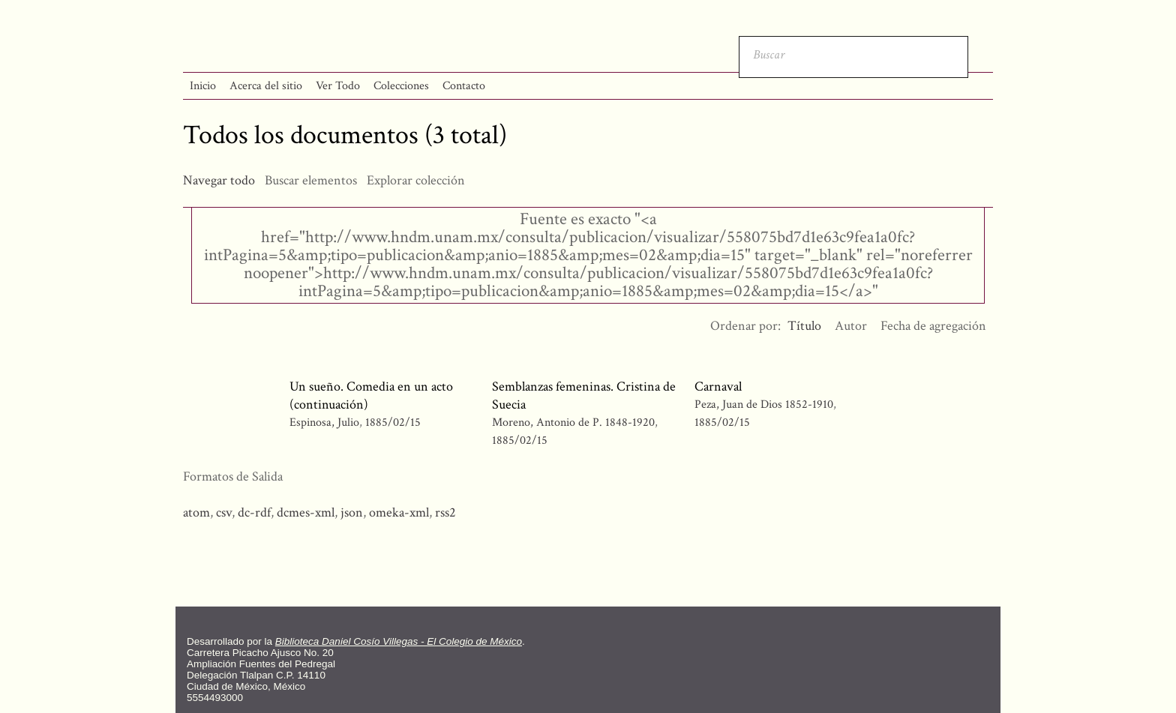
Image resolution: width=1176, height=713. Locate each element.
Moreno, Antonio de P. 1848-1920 (573, 422)
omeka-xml (399, 512)
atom (196, 512)
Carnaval (718, 386)
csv (224, 512)
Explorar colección (416, 180)
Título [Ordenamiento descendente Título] (804, 325)
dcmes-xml (305, 512)
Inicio (203, 86)
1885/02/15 (393, 422)
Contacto (463, 86)
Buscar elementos (311, 180)
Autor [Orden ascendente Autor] (851, 325)
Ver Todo (338, 86)
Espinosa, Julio (324, 422)
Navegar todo (219, 180)
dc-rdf (254, 512)
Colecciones (401, 86)
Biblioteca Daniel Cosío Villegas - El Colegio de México (398, 641)
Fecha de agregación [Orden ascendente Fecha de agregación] (933, 325)
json (351, 512)
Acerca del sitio (266, 86)
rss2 (445, 512)
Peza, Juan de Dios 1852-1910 (763, 404)
